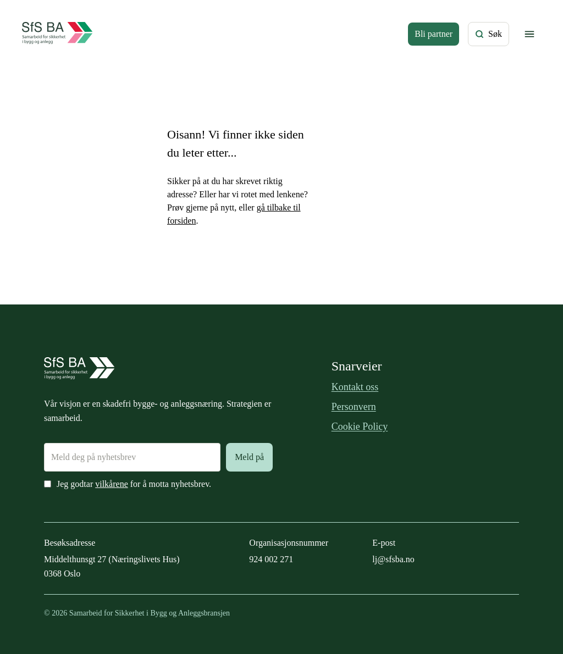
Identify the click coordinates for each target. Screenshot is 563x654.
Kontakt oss (355, 386)
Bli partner (433, 33)
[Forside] (57, 34)
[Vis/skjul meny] (529, 34)
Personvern (354, 406)
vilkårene (111, 484)
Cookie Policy (360, 426)
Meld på (249, 457)
